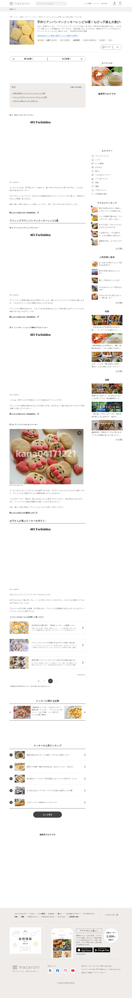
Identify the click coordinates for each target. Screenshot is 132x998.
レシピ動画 (87, 3)
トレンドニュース (20, 913)
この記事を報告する (81, 674)
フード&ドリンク (88, 913)
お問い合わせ (108, 966)
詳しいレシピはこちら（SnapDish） (23, 212)
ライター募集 (99, 966)
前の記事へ (28, 59)
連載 (22, 917)
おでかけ (51, 913)
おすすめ (104, 3)
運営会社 (84, 972)
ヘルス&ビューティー (73, 913)
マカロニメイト (33, 917)
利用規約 (90, 972)
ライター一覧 (91, 966)
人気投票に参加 (73, 917)
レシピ (32, 913)
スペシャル (61, 917)
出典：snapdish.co (14, 182)
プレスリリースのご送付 (88, 969)
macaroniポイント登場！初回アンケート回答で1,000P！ (58, 36)
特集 (16, 917)
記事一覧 (84, 966)
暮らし (60, 913)
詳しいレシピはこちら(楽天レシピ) (22, 513)
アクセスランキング (47, 917)
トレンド (96, 3)
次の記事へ (66, 59)
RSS (97, 969)
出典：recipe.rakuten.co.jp (16, 485)
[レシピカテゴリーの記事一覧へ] (40, 40)
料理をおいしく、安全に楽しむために (110, 969)
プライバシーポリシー (100, 972)
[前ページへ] (38, 681)
